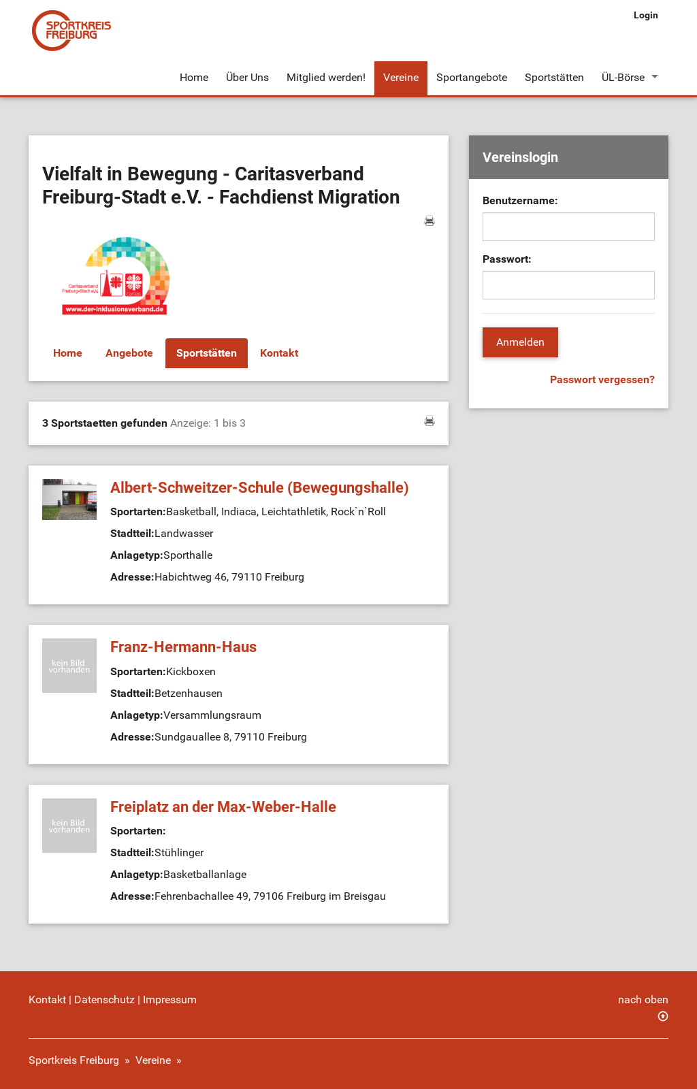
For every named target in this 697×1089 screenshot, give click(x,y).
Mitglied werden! (326, 77)
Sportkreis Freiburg (74, 1060)
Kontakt (279, 352)
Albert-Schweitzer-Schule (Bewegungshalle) (259, 487)
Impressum (170, 999)
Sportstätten (554, 77)
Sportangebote (471, 77)
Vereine (401, 77)
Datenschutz (104, 999)
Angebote (129, 352)
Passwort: (507, 259)
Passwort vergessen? (602, 379)
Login (646, 15)
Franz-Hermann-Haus (183, 646)
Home (194, 77)
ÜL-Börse (623, 77)
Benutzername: (520, 200)
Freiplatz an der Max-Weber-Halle (223, 806)
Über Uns (247, 77)
